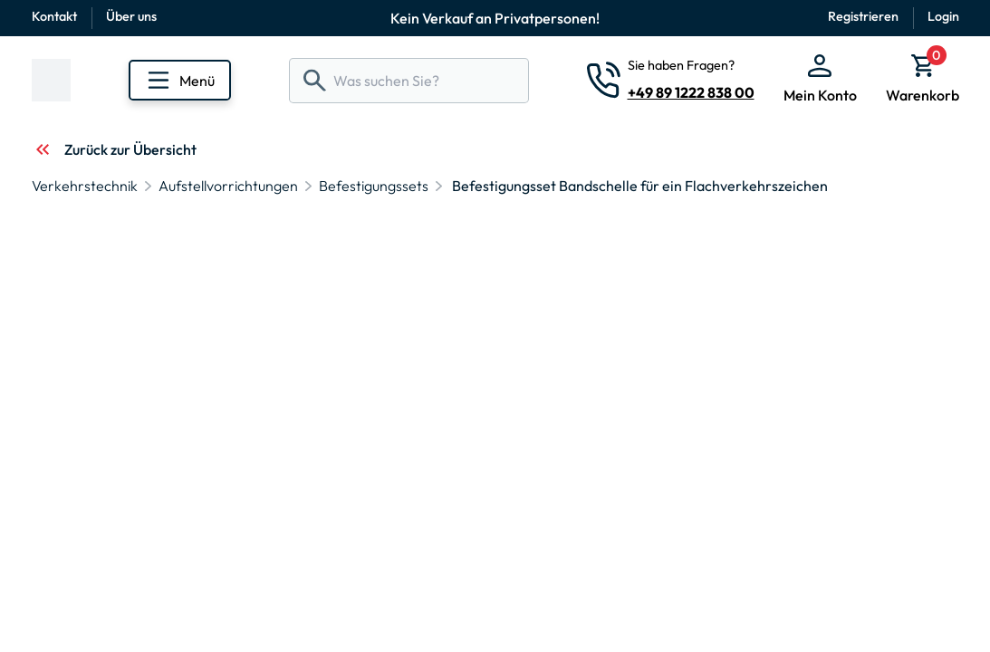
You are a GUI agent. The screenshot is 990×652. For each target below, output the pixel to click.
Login (943, 16)
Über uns (131, 16)
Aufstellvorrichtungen (228, 186)
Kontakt (54, 16)
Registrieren (863, 16)
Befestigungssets (373, 186)
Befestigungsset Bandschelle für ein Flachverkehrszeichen (640, 186)
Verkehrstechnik (85, 186)
